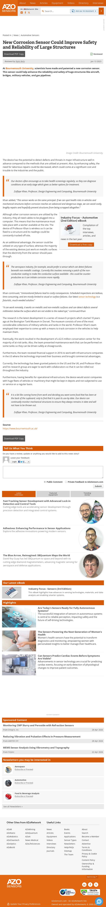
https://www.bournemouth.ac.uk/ (20, 428)
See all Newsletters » (13, 806)
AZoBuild (11, 847)
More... (100, 3)
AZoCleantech (13, 840)
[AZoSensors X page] (29, 12)
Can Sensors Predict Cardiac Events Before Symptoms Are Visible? (69, 657)
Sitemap (68, 851)
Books (67, 829)
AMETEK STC (13, 741)
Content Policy (88, 860)
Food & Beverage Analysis (27, 793)
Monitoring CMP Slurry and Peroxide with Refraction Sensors (38, 725)
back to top (92, 877)
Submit (98, 486)
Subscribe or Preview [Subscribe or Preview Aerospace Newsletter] (23, 769)
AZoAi (28, 836)
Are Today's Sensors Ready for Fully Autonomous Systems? (66, 609)
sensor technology (87, 296)
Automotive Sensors (30, 35)
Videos (50, 840)
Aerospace (20, 766)
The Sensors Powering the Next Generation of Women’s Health (70, 633)
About (84, 829)
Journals (50, 851)
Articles (50, 833)
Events (67, 833)
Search (85, 833)
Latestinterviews (19, 494)
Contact (85, 840)
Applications (70, 836)
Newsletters (69, 844)
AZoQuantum (31, 833)
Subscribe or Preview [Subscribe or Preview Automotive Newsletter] (23, 783)
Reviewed (98, 54)
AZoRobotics (12, 836)
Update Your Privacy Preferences (23, 903)
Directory (51, 847)
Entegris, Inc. (13, 729)
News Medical (31, 840)
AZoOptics (11, 844)
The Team (68, 854)
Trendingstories (87, 494)
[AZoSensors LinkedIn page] (22, 12)
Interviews (51, 844)
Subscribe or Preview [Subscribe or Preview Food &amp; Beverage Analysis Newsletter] (23, 796)
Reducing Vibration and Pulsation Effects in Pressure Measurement (41, 736)
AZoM (9, 829)
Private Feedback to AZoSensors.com (85, 482)
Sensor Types (70, 840)
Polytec (11, 752)
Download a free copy (81, 244)
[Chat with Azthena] (99, 901)
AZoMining (30, 829)
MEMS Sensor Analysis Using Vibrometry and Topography (36, 747)
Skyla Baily (20, 61)
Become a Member (90, 836)
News (16, 35)
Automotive (20, 780)
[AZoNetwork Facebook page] (25, 12)
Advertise (86, 844)
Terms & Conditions (87, 849)
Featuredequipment (53, 494)
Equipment (52, 836)
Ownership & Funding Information (88, 866)
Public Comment (55, 482)
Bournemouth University (19, 68)
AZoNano (11, 833)
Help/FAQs (69, 847)
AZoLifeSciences (32, 844)
